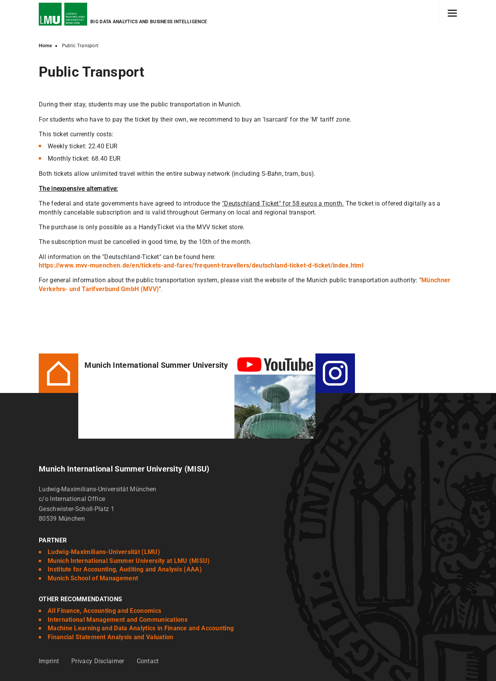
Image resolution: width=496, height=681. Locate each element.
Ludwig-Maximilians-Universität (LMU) (104, 552)
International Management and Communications (118, 619)
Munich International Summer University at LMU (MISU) (129, 560)
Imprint (49, 661)
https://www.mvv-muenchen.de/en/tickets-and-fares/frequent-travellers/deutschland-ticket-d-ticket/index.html (201, 265)
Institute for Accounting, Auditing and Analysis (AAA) (125, 569)
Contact (148, 661)
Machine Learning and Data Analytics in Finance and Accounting (141, 628)
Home (45, 45)
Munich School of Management (93, 578)
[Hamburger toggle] (452, 14)
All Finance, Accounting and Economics (104, 610)
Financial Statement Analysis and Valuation (111, 637)
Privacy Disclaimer (97, 661)
